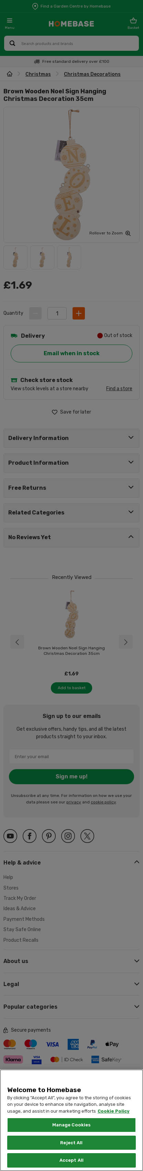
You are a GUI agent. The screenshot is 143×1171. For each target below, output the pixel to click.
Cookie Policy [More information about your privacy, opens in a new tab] (114, 1111)
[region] (71, 1120)
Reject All (71, 1142)
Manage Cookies (71, 1124)
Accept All (71, 1160)
